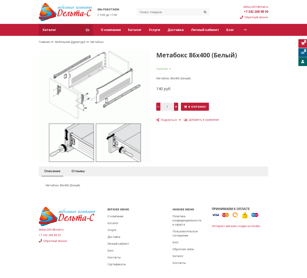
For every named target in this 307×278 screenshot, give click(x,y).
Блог (230, 30)
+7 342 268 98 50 (256, 11)
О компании (111, 30)
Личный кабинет (205, 30)
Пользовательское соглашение (185, 233)
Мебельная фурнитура (70, 41)
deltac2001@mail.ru (255, 7)
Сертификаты (116, 264)
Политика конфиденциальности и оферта (186, 220)
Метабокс (97, 42)
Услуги (154, 30)
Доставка (176, 30)
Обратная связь (183, 249)
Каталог (135, 30)
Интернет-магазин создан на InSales (236, 226)
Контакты (249, 30)
